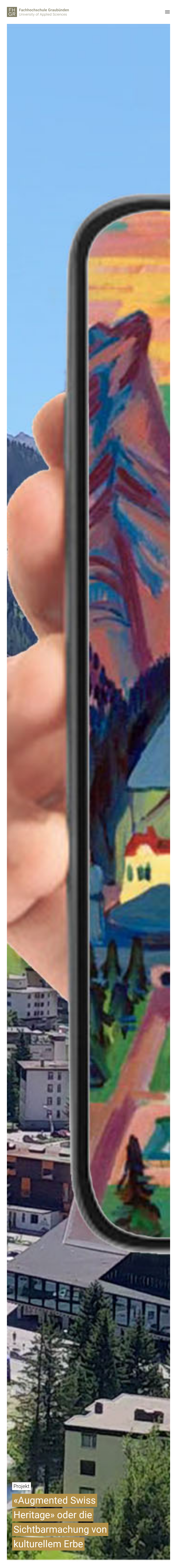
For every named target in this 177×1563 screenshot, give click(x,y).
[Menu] (167, 12)
